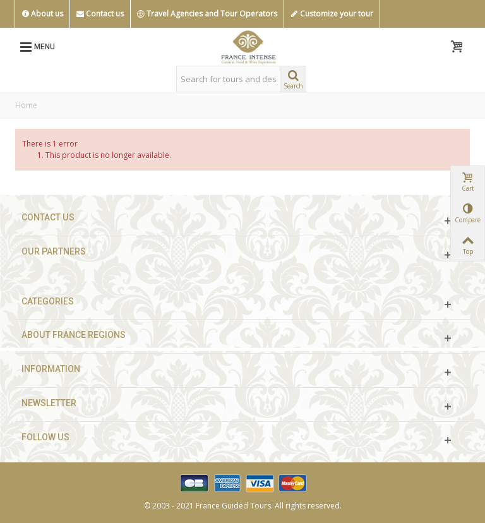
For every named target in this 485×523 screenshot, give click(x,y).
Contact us (100, 14)
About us (42, 14)
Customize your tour (331, 14)
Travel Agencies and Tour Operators (207, 14)
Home (26, 105)
